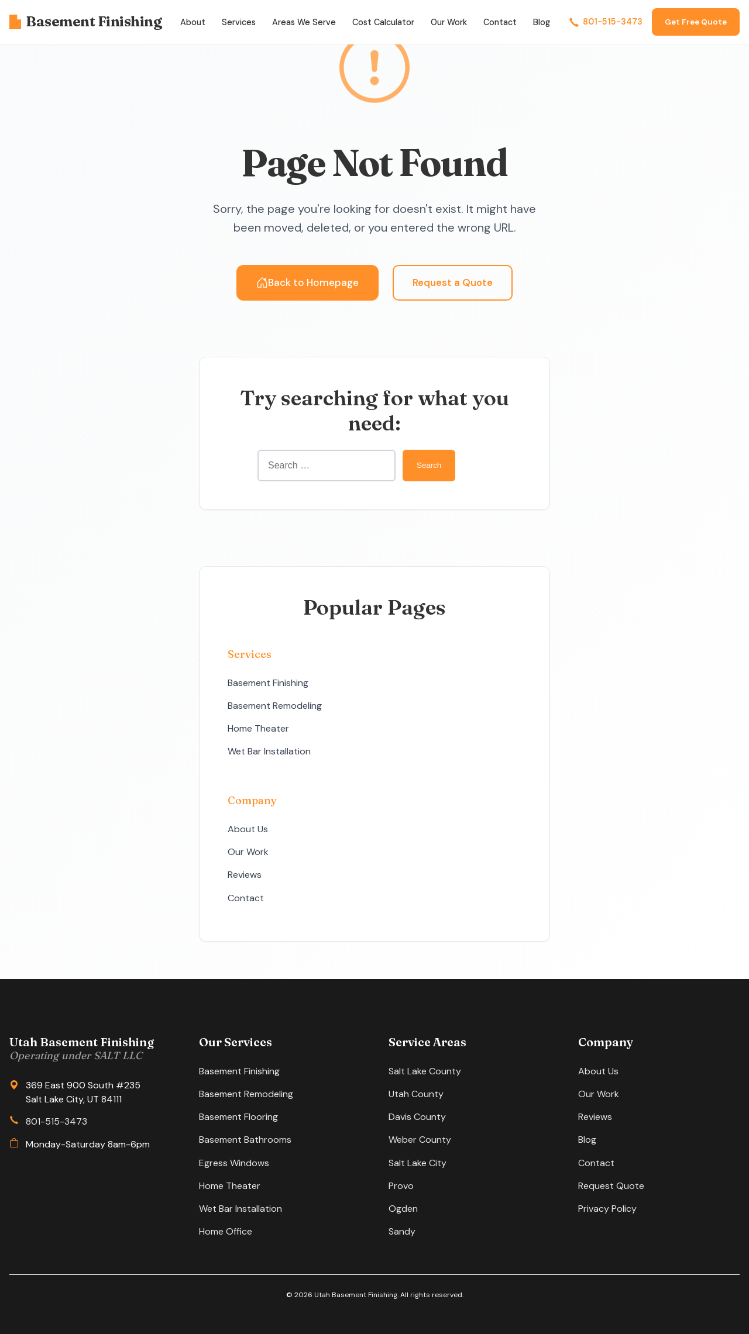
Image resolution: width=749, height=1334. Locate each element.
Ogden (403, 1208)
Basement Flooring (238, 1117)
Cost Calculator (383, 22)
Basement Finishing (85, 21)
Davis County (417, 1117)
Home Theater (258, 728)
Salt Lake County (425, 1071)
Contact (500, 22)
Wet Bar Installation (269, 751)
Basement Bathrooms (245, 1139)
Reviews (245, 874)
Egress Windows (234, 1163)
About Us (248, 829)
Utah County (416, 1094)
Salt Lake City (417, 1163)
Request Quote (611, 1186)
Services (239, 22)
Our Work (449, 22)
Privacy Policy (607, 1208)
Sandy (402, 1231)
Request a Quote (453, 282)
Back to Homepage (307, 282)
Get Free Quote (696, 22)
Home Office (225, 1231)
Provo (401, 1186)
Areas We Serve (304, 22)
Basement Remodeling (275, 705)
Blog (541, 22)
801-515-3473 (606, 21)
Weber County (420, 1139)
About (192, 22)
